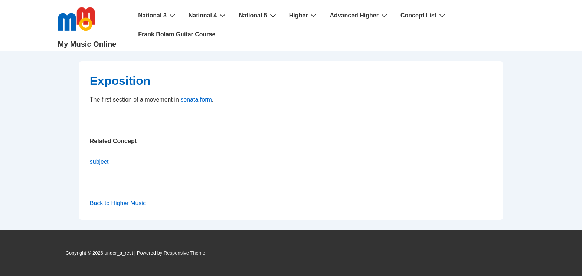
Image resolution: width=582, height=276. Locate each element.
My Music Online (87, 44)
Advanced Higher (359, 15)
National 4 (208, 15)
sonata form (196, 99)
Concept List (423, 15)
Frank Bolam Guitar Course (176, 34)
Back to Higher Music (118, 203)
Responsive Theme (184, 253)
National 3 (157, 15)
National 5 (258, 15)
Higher (304, 15)
